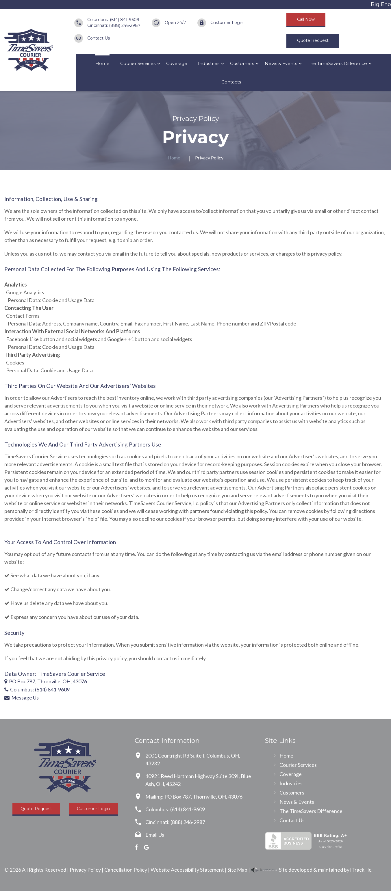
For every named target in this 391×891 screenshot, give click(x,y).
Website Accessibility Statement (187, 869)
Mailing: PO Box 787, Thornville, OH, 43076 (193, 796)
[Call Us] (7, 689)
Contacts (231, 82)
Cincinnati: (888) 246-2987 (113, 25)
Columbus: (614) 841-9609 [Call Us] (40, 689)
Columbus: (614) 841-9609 (113, 19)
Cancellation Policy (125, 869)
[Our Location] (5, 681)
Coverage (176, 63)
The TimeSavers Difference (337, 63)
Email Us (154, 835)
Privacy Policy (85, 869)
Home (102, 63)
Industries (208, 63)
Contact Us (98, 38)
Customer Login (226, 22)
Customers (242, 63)
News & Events (281, 63)
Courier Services (137, 63)
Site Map (237, 869)
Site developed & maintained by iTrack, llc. (312, 869)
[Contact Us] (7, 697)
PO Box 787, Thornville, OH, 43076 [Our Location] (48, 681)
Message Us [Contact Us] (25, 697)
